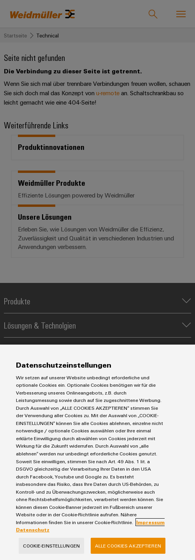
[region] (97, 452)
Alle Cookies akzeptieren (128, 545)
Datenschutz (32, 529)
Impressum (150, 522)
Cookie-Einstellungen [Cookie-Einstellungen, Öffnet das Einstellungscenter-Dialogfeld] (51, 545)
